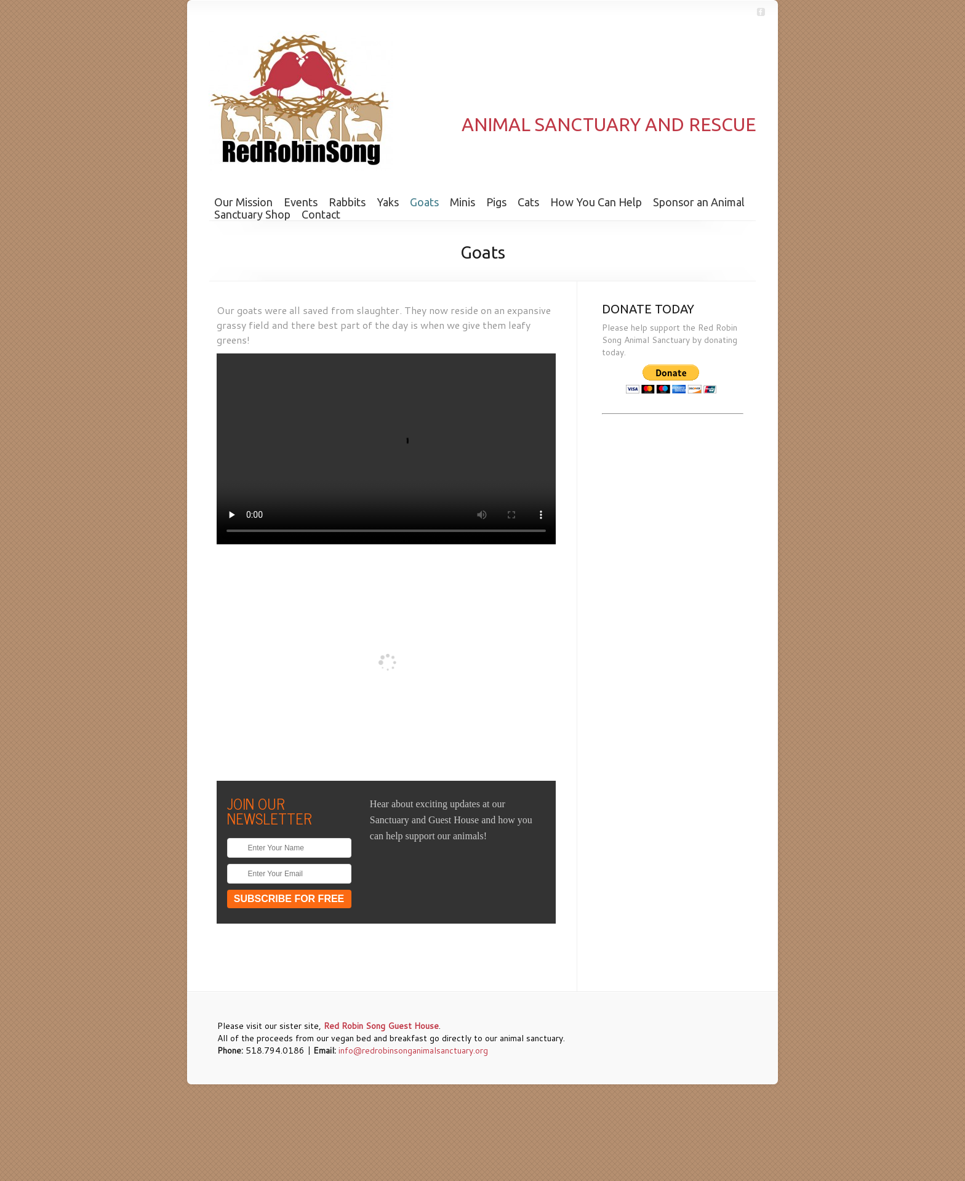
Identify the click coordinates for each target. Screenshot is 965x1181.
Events (301, 202)
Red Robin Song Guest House (381, 1026)
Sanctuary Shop (252, 214)
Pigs (496, 202)
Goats (424, 202)
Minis (462, 202)
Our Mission (243, 202)
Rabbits (347, 202)
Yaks (388, 202)
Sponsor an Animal (699, 202)
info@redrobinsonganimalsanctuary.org (413, 1050)
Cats (528, 202)
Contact (321, 214)
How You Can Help (596, 202)
